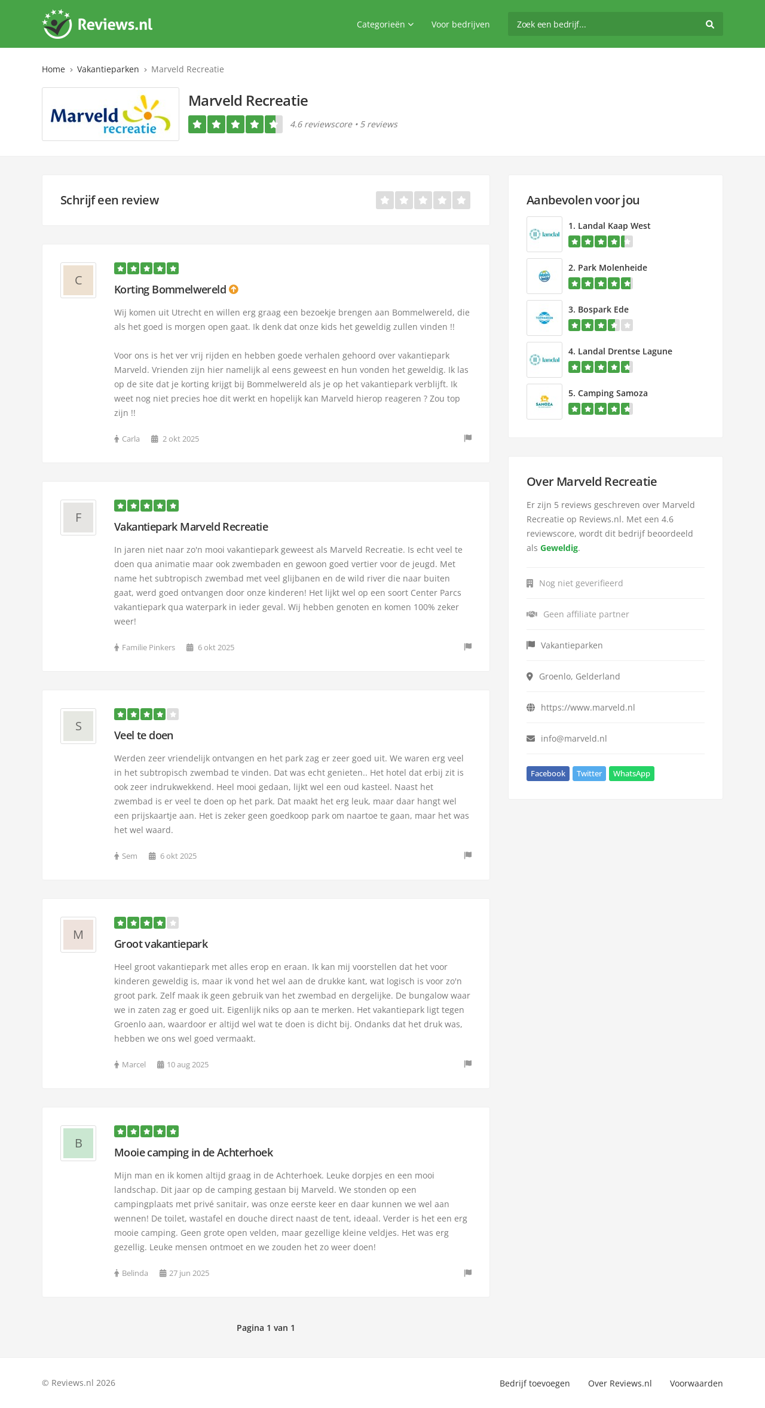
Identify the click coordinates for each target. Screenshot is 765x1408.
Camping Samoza (613, 393)
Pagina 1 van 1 (266, 1327)
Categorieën (385, 24)
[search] (615, 24)
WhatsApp (631, 773)
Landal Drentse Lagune (625, 351)
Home (53, 69)
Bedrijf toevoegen (535, 1383)
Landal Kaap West (614, 225)
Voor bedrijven (461, 24)
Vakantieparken (108, 69)
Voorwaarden (696, 1383)
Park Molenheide (612, 267)
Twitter (589, 773)
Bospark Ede (603, 309)
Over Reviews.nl (620, 1383)
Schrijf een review (109, 200)
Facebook (548, 773)
